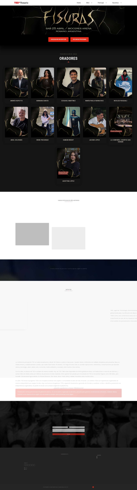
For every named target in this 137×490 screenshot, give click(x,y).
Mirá (87, 3)
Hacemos (115, 3)
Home (79, 3)
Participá (101, 3)
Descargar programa (79, 39)
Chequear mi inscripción (58, 39)
